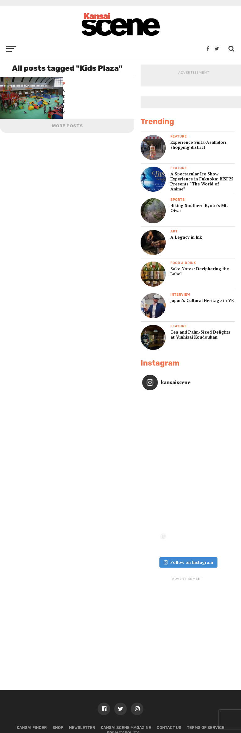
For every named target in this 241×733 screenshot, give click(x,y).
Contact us (169, 682)
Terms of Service (205, 682)
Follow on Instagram (188, 517)
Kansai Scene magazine (126, 682)
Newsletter (82, 682)
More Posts (67, 125)
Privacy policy (123, 687)
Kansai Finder (32, 682)
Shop (57, 682)
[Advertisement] (188, 577)
